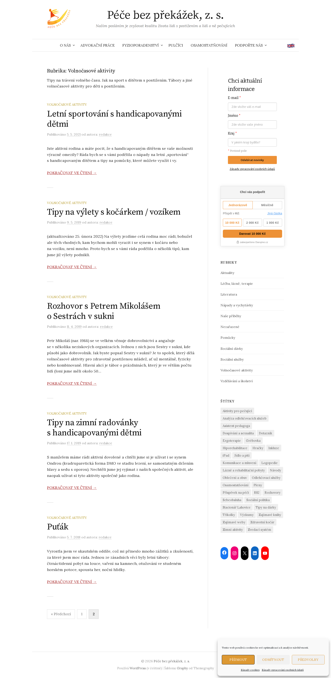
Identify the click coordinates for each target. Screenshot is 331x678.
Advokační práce (97, 45)
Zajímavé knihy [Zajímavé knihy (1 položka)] (270, 515)
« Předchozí (61, 614)
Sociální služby (232, 359)
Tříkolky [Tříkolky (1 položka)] (229, 515)
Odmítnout (273, 660)
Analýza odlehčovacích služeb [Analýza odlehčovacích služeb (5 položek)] (244, 418)
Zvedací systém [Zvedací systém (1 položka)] (259, 530)
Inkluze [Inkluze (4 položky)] (273, 448)
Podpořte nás (249, 45)
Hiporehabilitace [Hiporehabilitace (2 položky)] (235, 448)
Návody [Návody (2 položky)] (275, 470)
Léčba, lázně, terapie (237, 283)
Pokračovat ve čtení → (72, 172)
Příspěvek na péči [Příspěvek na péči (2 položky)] (236, 492)
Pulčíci (175, 45)
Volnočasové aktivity (67, 105)
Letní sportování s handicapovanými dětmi (114, 119)
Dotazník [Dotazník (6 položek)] (265, 433)
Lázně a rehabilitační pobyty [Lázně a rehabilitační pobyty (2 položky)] (244, 470)
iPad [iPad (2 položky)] (226, 455)
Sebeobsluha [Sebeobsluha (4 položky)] (232, 500)
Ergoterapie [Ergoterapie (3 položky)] (232, 441)
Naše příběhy (231, 316)
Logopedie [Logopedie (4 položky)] (269, 463)
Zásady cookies (250, 669)
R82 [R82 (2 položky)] (256, 492)
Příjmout (238, 660)
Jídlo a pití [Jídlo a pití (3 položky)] (242, 455)
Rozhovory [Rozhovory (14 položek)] (272, 492)
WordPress (138, 668)
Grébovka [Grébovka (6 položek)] (253, 441)
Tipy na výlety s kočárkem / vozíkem (114, 212)
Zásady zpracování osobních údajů (283, 669)
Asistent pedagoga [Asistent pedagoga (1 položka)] (236, 426)
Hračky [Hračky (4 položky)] (257, 448)
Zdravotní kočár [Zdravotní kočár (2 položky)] (262, 522)
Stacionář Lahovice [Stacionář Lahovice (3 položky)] (237, 507)
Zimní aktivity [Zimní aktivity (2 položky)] (233, 530)
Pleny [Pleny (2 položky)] (258, 485)
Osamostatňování (209, 45)
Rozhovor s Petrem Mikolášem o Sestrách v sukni (103, 311)
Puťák (57, 527)
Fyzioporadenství (140, 45)
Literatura (229, 294)
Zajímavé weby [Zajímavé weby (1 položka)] (234, 522)
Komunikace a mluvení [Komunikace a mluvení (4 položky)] (239, 463)
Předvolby (308, 660)
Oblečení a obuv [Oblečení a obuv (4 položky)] (235, 478)
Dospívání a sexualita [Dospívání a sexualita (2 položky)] (238, 433)
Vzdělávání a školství (237, 381)
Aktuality (227, 273)
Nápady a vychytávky (237, 305)
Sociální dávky (232, 348)
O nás (65, 45)
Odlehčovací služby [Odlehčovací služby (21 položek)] (266, 478)
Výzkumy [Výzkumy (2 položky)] (247, 515)
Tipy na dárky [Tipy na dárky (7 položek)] (266, 507)
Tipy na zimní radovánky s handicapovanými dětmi (94, 427)
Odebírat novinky (252, 160)
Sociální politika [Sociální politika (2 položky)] (258, 500)
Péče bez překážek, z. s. (172, 661)
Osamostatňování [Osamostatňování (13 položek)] (235, 485)
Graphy (182, 668)
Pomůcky (228, 337)
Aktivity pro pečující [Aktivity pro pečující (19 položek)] (237, 411)
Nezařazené (230, 327)
